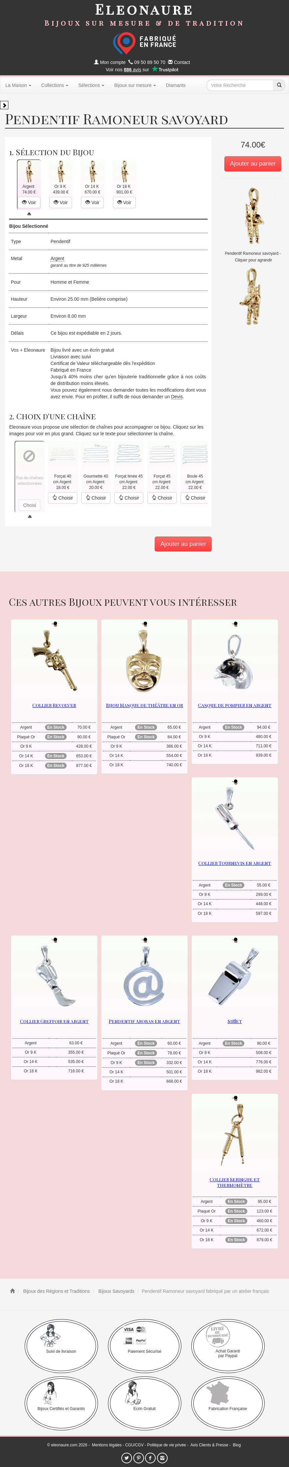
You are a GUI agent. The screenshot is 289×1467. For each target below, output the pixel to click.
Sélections (91, 85)
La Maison (18, 85)
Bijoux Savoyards (115, 1291)
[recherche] (279, 85)
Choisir (62, 498)
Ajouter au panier (253, 163)
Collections (54, 85)
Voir (29, 202)
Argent (57, 258)
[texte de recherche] (240, 85)
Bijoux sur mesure (135, 85)
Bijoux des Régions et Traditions (56, 1291)
